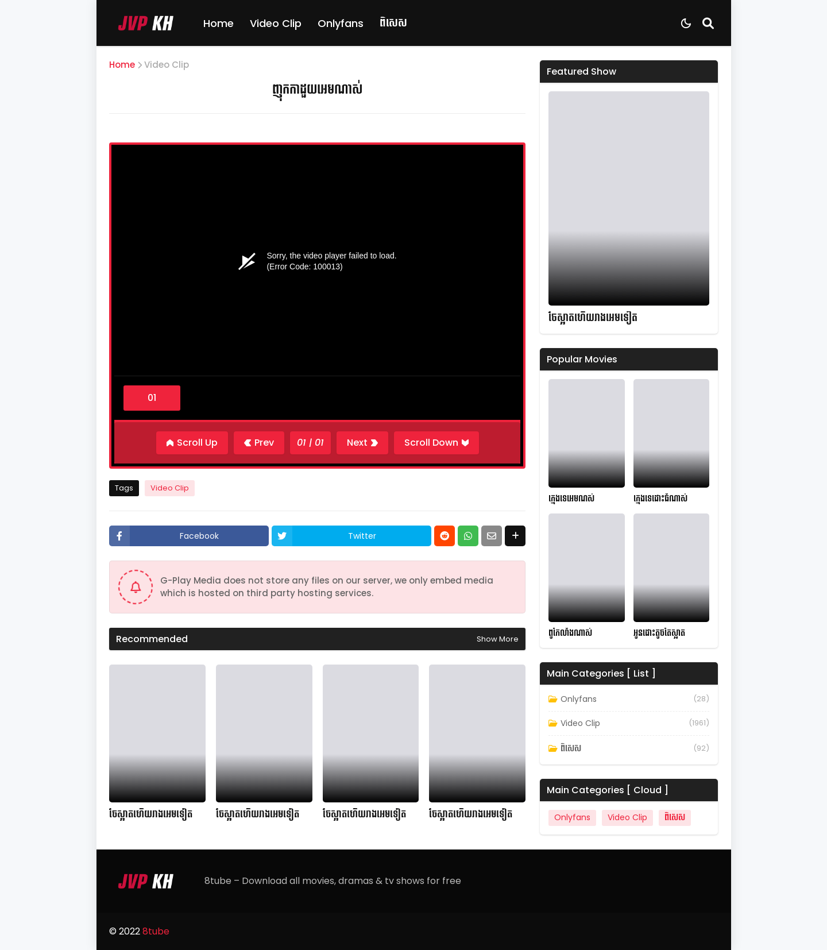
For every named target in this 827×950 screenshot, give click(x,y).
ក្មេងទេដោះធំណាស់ (660, 498)
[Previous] (259, 442)
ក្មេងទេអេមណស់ (571, 498)
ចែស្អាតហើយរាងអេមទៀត (150, 814)
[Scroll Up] (192, 442)
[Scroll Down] (436, 442)
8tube (155, 931)
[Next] (362, 442)
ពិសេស (393, 23)
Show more (498, 639)
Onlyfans (341, 23)
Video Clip (276, 23)
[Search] (708, 23)
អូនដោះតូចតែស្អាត (659, 633)
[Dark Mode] (686, 23)
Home (218, 23)
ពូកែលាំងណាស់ (570, 633)
